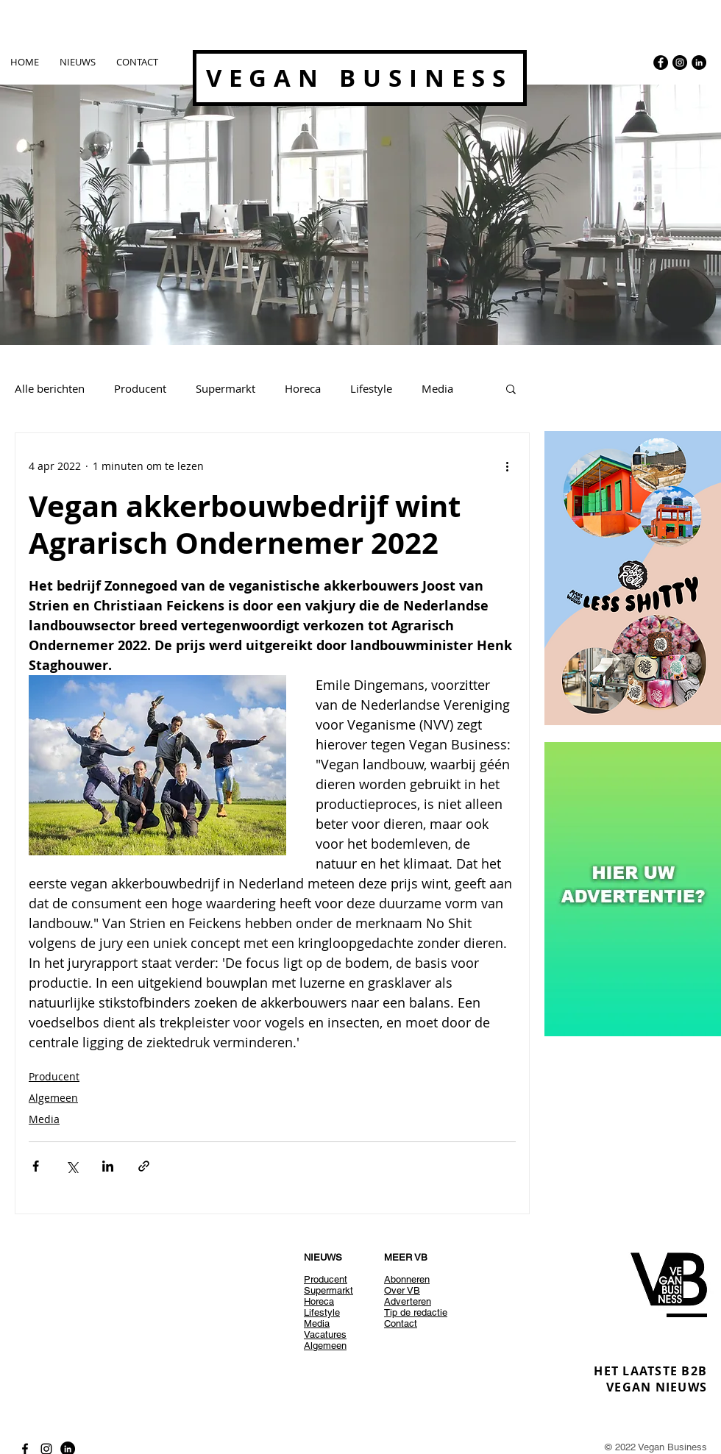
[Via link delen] (144, 1166)
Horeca (303, 388)
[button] (511, 388)
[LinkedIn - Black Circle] (699, 62)
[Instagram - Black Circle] (679, 62)
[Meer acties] (507, 465)
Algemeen (53, 1098)
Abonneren (407, 1279)
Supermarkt (225, 388)
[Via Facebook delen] (36, 1166)
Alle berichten (50, 388)
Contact (400, 1323)
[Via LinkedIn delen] (108, 1166)
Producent (140, 388)
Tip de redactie (415, 1312)
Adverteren (407, 1301)
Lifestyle (371, 388)
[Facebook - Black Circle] (660, 62)
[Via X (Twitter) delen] (72, 1166)
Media (437, 388)
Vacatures (325, 1334)
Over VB (402, 1290)
